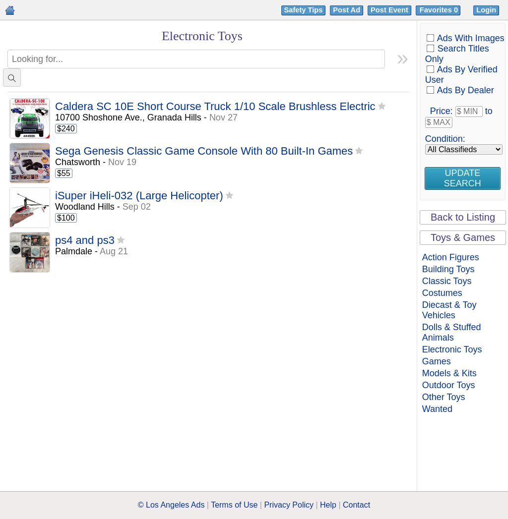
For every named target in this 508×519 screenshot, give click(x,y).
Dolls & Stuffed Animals (451, 332)
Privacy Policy (289, 505)
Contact (356, 505)
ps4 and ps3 (85, 240)
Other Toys (443, 397)
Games (436, 361)
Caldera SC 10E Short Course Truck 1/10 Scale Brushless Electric (215, 107)
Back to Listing (463, 217)
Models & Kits (449, 373)
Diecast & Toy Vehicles (449, 310)
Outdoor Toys (448, 385)
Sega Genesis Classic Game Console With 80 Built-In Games (204, 151)
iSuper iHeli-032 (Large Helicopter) (139, 196)
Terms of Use (234, 505)
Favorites (440, 10)
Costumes (442, 293)
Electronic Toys (452, 349)
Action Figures (450, 257)
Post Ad (346, 10)
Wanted (437, 409)
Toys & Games (463, 237)
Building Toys (448, 269)
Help (328, 505)
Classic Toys (447, 281)
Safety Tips (303, 10)
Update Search (462, 178)
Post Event (389, 10)
